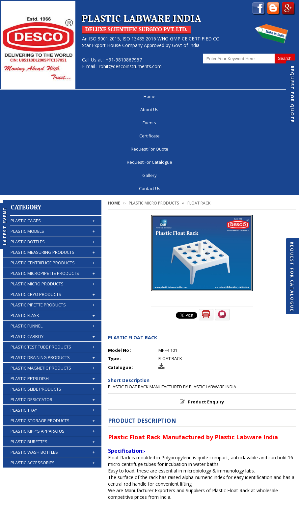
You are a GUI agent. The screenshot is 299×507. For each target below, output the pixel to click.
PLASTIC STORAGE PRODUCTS (53, 329)
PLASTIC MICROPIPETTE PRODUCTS (53, 181)
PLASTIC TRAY (53, 318)
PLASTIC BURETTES (53, 350)
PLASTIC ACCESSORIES (53, 371)
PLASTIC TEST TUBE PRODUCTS (53, 255)
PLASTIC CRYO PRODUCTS (53, 202)
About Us (59, 96)
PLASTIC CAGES (53, 129)
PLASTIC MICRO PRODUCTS (53, 192)
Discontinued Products (252, 469)
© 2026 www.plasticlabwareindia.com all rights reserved (70, 499)
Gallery (232, 96)
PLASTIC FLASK (53, 223)
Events (83, 96)
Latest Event (5, 225)
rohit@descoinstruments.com (130, 66)
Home (36, 96)
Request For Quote (292, 94)
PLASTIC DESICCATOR (53, 307)
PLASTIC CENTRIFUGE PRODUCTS (53, 171)
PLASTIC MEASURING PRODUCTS (53, 160)
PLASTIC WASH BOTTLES (53, 360)
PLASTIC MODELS (53, 139)
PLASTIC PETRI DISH (53, 286)
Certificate (108, 96)
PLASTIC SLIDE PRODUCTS (53, 297)
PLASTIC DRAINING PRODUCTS (53, 265)
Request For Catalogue (292, 277)
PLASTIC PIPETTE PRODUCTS (53, 213)
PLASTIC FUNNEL (53, 234)
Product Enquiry (206, 310)
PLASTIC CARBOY (53, 244)
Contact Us (258, 96)
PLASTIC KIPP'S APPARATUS (53, 339)
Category (26, 115)
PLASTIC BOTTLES (53, 150)
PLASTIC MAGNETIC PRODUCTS (53, 276)
